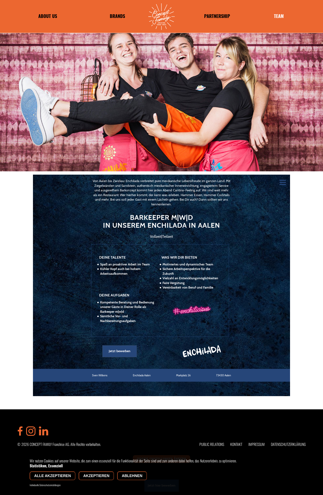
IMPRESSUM (256, 444)
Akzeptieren (96, 476)
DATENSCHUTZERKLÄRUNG (288, 444)
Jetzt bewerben (119, 351)
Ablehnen (132, 476)
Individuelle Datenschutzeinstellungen (45, 485)
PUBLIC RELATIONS (211, 444)
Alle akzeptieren (52, 476)
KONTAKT (236, 444)
